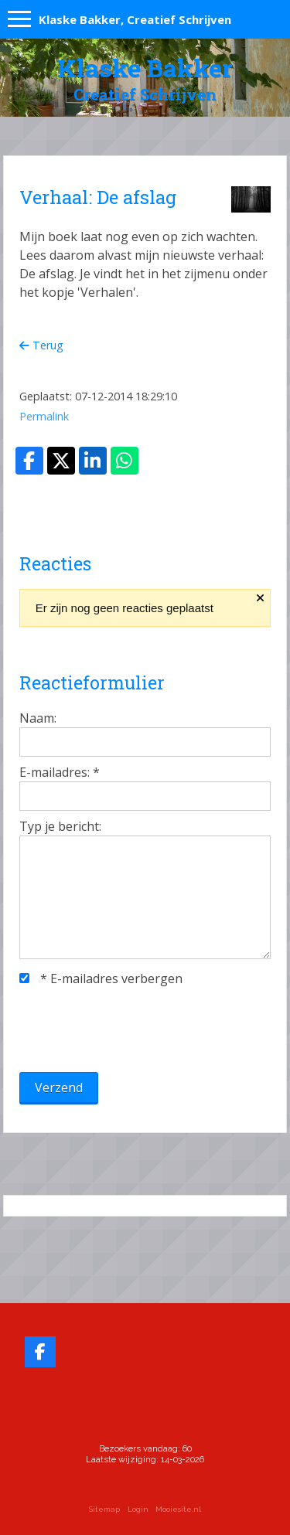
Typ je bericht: (60, 826)
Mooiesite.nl (178, 1509)
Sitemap (104, 1509)
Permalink (44, 416)
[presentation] (136, 1029)
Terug (41, 345)
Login (138, 1509)
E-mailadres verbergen (101, 978)
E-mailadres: (59, 772)
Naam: (37, 718)
